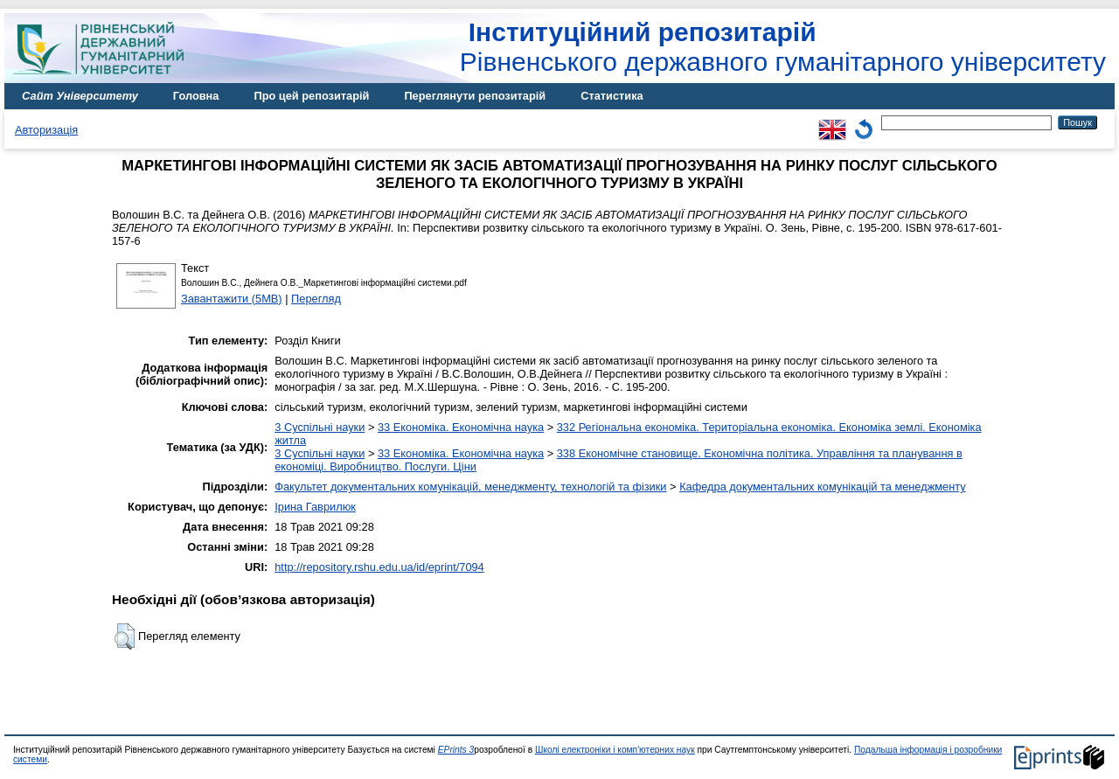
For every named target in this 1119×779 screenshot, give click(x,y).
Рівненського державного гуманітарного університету (783, 46)
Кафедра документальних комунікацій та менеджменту (822, 486)
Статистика (611, 95)
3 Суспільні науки (320, 427)
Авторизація (46, 129)
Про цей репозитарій (311, 95)
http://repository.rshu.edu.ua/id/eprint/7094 (379, 567)
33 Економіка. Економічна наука (461, 427)
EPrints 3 (456, 750)
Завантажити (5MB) (231, 298)
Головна (196, 95)
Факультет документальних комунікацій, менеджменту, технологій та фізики (470, 486)
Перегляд (316, 298)
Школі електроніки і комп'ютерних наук (615, 750)
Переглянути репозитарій (475, 95)
